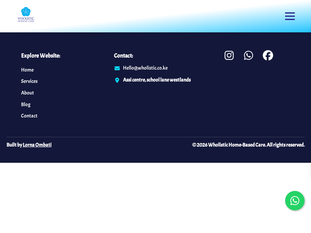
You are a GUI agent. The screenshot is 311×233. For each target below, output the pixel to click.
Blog (25, 104)
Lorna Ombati (37, 145)
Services (29, 81)
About (27, 93)
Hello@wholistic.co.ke (145, 68)
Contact (29, 116)
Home (27, 70)
